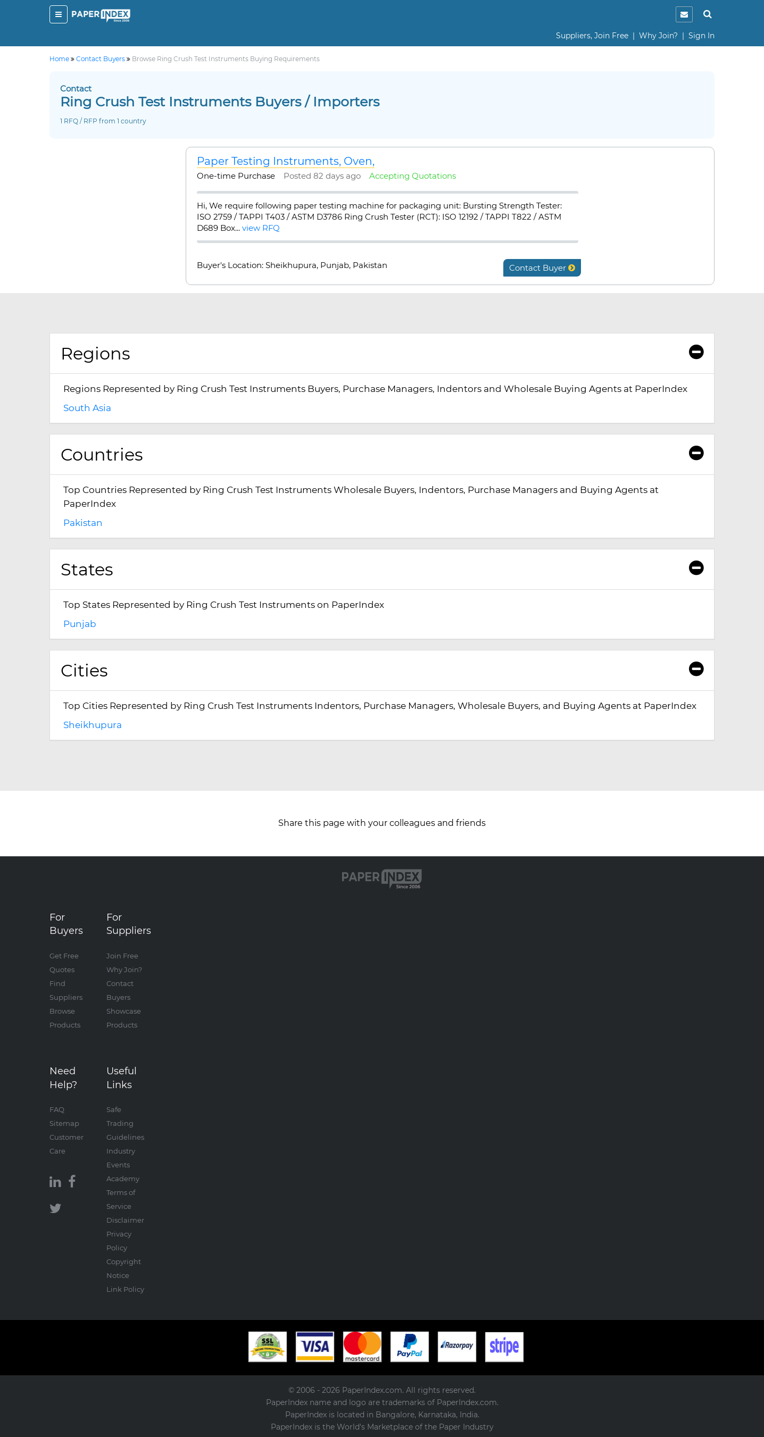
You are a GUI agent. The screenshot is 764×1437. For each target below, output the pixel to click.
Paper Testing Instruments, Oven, (286, 161)
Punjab (79, 624)
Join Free (122, 955)
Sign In (701, 35)
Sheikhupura (92, 725)
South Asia (87, 408)
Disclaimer (125, 1220)
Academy (122, 1178)
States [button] (382, 569)
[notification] (684, 14)
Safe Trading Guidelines (125, 1123)
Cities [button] (382, 670)
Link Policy (125, 1289)
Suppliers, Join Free (592, 35)
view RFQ (261, 228)
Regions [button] (382, 353)
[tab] (382, 353)
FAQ (56, 1109)
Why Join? (658, 35)
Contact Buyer (542, 268)
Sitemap (64, 1123)
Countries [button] (382, 454)
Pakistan (83, 522)
